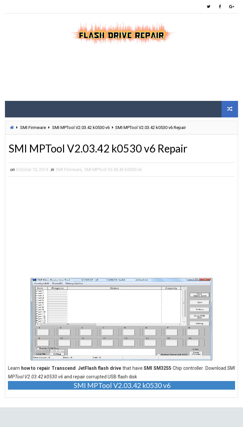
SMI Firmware (33, 127)
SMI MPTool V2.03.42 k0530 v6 (81, 127)
